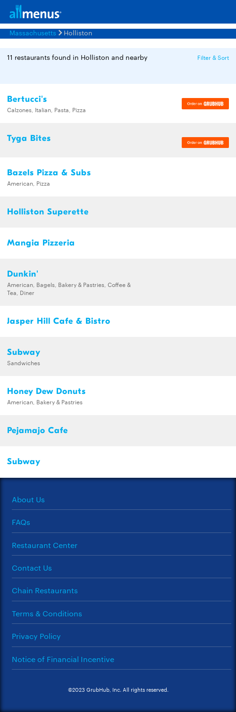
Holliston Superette (48, 212)
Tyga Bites (29, 138)
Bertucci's (27, 99)
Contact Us (32, 568)
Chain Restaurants (45, 590)
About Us (28, 499)
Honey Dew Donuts (46, 391)
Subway (24, 352)
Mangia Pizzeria (41, 243)
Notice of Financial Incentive (63, 659)
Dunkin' (23, 274)
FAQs (21, 522)
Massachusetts (32, 32)
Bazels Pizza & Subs (49, 173)
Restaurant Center (44, 545)
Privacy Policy (36, 636)
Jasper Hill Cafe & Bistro (58, 321)
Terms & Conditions (47, 613)
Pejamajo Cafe (37, 430)
